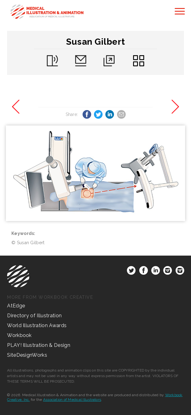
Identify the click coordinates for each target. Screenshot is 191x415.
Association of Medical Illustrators (72, 399)
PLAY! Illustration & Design (38, 345)
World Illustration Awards (37, 325)
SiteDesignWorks (27, 355)
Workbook (19, 335)
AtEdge (16, 306)
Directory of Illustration (34, 315)
